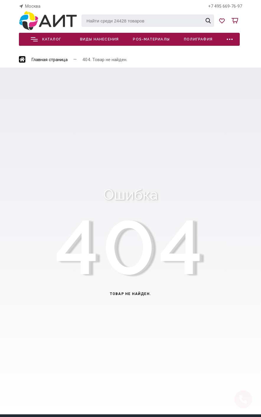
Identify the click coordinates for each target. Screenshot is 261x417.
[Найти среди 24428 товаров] (147, 20)
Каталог (46, 39)
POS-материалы (151, 39)
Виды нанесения (99, 39)
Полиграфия (198, 39)
